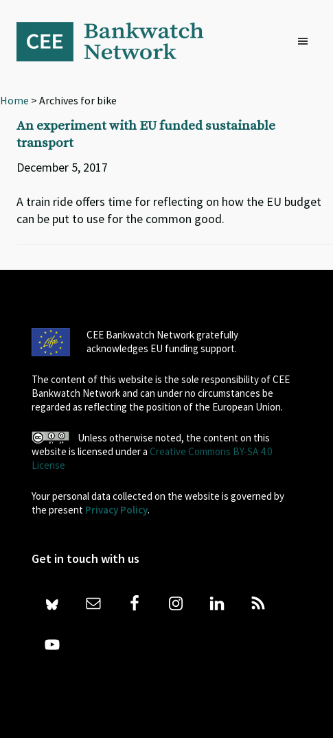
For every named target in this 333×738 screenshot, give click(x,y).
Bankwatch (119, 41)
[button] (306, 42)
